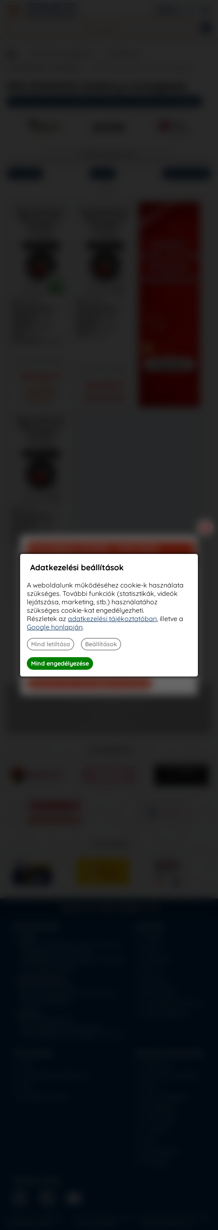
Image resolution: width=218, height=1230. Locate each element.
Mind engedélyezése (60, 663)
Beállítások (101, 644)
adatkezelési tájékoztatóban (112, 618)
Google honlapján (55, 627)
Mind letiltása (50, 644)
